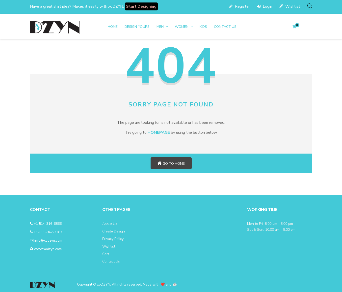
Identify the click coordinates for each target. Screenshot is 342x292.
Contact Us (225, 26)
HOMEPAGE (159, 132)
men (160, 26)
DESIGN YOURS (137, 26)
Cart (105, 254)
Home (113, 26)
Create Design (113, 231)
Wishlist (289, 6)
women (181, 26)
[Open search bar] (309, 5)
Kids (203, 26)
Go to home (171, 163)
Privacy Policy (113, 238)
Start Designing (141, 6)
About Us (109, 224)
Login (264, 6)
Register (239, 6)
